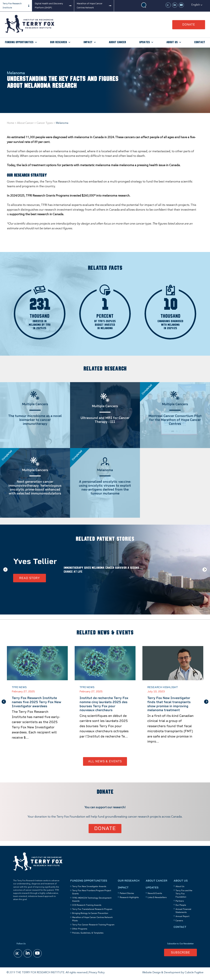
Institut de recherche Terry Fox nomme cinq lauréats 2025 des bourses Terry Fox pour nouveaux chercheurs (104, 704)
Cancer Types (45, 123)
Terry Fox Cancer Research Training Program (93, 925)
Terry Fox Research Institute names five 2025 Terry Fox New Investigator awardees (36, 702)
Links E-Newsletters (157, 897)
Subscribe (180, 952)
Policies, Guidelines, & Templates (87, 933)
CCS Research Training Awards (86, 905)
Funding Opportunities (19, 42)
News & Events (155, 893)
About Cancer (117, 42)
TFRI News (19, 687)
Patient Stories (127, 893)
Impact (88, 42)
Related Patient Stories (105, 539)
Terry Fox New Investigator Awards (89, 886)
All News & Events (105, 761)
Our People (181, 905)
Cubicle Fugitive (194, 972)
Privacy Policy (97, 972)
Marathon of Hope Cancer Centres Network (89, 5)
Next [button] (204, 569)
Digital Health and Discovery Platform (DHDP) (49, 5)
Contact (199, 42)
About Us (172, 42)
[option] (105, 569)
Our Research (58, 42)
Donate (188, 24)
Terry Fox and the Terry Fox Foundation (184, 893)
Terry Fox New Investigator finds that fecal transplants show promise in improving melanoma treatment (169, 704)
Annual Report (182, 916)
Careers (179, 920)
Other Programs (79, 929)
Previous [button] (5, 569)
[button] (196, 4)
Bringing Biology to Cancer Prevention (90, 913)
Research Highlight (162, 687)
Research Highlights (129, 897)
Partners (180, 901)
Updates (144, 42)
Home (10, 123)
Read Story (29, 578)
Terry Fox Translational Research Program (92, 909)
